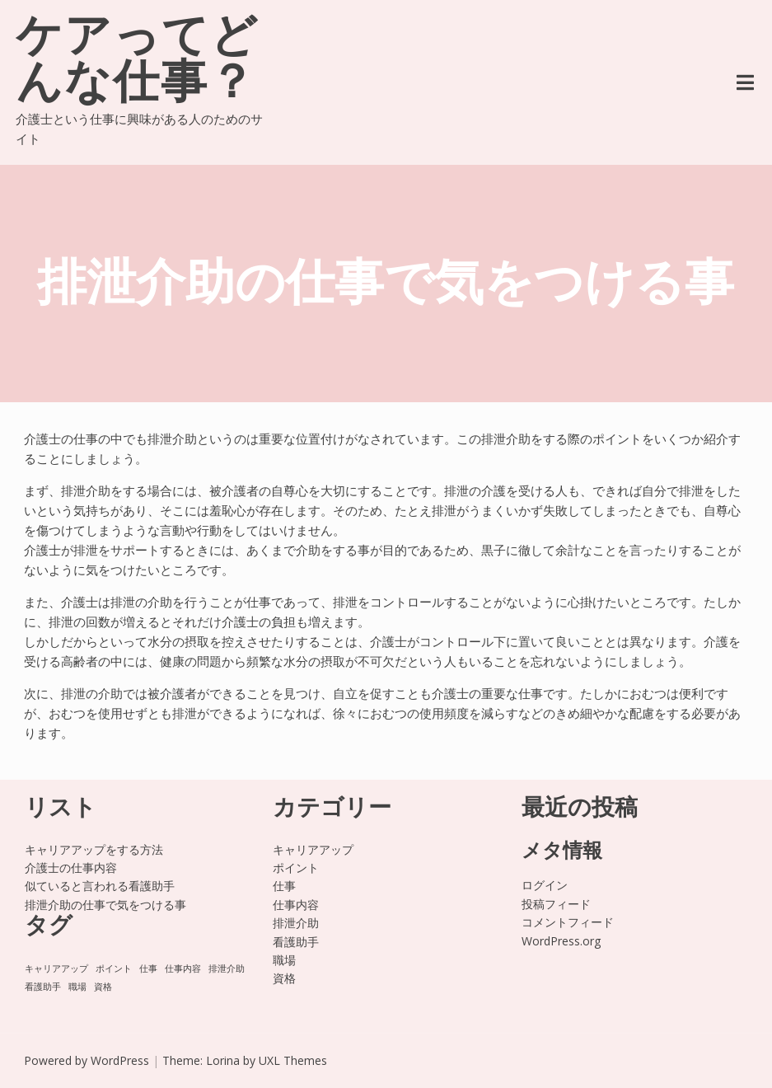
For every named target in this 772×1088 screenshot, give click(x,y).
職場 (284, 960)
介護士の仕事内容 (71, 867)
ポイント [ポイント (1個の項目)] (114, 968)
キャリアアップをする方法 (94, 849)
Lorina (223, 1060)
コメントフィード (568, 922)
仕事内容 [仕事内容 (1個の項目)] (183, 968)
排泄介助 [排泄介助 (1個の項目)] (226, 968)
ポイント (296, 867)
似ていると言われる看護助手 (100, 885)
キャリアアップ (313, 849)
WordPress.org (561, 941)
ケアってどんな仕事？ (137, 62)
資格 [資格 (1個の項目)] (103, 986)
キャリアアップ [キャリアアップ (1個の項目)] (56, 968)
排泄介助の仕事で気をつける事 (105, 904)
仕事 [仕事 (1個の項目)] (148, 968)
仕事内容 (296, 904)
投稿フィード (556, 904)
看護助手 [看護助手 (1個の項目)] (43, 986)
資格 (284, 978)
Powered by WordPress (86, 1060)
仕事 (284, 885)
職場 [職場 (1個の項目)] (77, 986)
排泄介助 (296, 923)
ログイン (545, 885)
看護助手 (296, 942)
